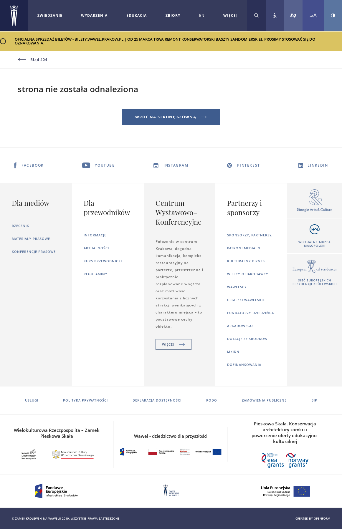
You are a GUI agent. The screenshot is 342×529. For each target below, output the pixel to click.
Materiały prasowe (31, 238)
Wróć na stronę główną (171, 117)
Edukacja (136, 15)
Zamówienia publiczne (264, 400)
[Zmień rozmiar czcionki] (313, 15)
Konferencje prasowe (34, 251)
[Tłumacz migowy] (293, 15)
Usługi (31, 400)
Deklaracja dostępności (157, 400)
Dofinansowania (244, 364)
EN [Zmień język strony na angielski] (201, 15)
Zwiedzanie (49, 15)
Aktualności (96, 248)
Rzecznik (20, 225)
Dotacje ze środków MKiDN (247, 345)
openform (322, 518)
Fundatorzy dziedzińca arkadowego (250, 319)
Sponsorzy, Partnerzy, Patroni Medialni (250, 241)
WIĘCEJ (230, 15)
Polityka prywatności (85, 400)
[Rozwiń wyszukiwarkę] (256, 15)
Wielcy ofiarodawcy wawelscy (247, 280)
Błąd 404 (32, 59)
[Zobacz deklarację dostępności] (275, 15)
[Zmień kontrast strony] (333, 15)
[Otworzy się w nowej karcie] (314, 200)
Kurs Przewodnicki (103, 261)
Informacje (95, 235)
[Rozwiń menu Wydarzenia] (94, 15)
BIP (314, 400)
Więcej (173, 344)
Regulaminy (96, 274)
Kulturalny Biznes (246, 261)
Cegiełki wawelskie (246, 300)
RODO (211, 400)
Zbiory (173, 15)
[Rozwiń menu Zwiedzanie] (50, 15)
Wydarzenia (94, 15)
